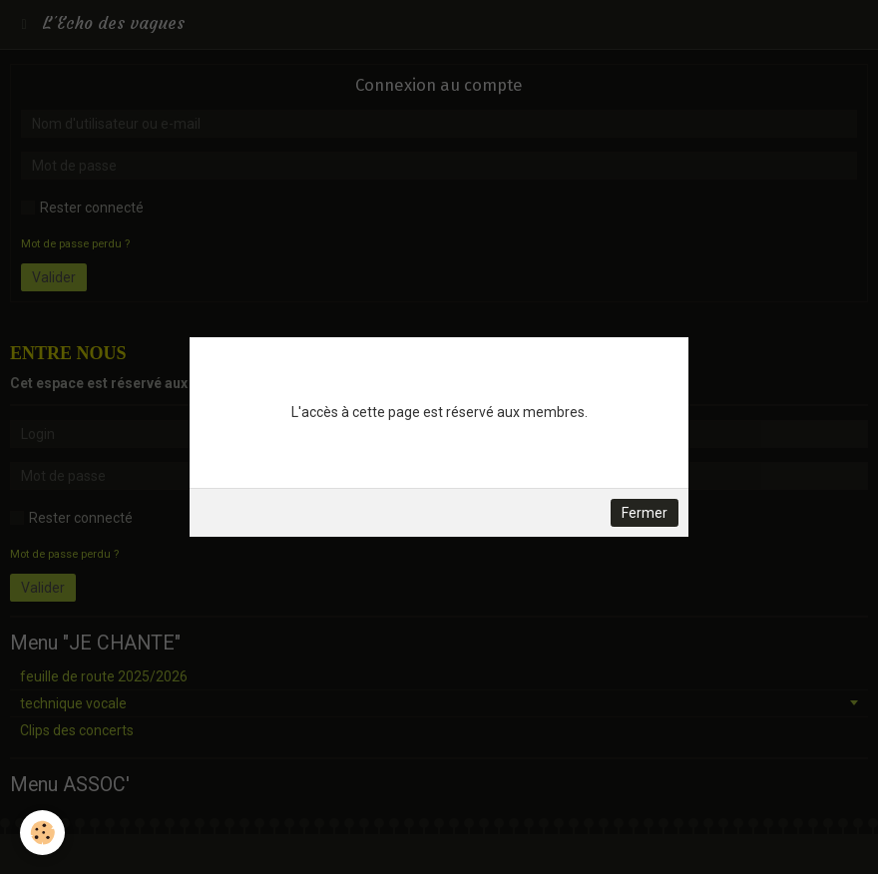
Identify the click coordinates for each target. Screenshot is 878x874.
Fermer (644, 513)
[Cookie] (42, 832)
